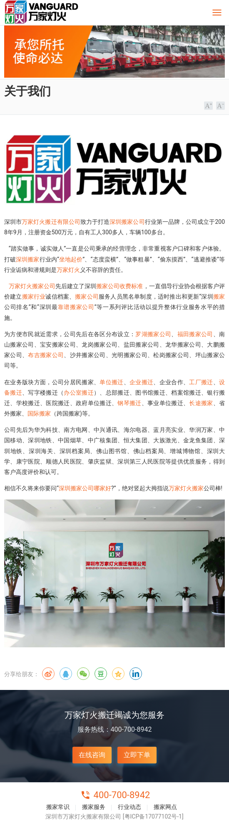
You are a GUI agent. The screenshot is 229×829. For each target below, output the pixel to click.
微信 (83, 673)
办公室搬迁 (79, 392)
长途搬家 (201, 403)
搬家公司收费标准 (119, 286)
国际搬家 (39, 413)
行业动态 (129, 807)
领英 (135, 673)
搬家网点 (165, 807)
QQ (66, 673)
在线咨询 (92, 755)
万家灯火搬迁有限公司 (51, 221)
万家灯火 (68, 269)
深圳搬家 (27, 259)
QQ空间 (118, 673)
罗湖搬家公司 (153, 334)
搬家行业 (34, 296)
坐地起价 (71, 259)
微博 (48, 673)
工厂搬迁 (201, 382)
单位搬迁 (111, 382)
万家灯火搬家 (186, 488)
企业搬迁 (141, 382)
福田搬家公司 (195, 334)
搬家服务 (93, 807)
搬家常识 (58, 807)
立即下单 (137, 755)
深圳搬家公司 (127, 221)
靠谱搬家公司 (76, 307)
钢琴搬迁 (129, 403)
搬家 (219, 296)
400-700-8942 (122, 795)
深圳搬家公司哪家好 (85, 488)
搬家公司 (87, 296)
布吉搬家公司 (46, 355)
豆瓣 (101, 673)
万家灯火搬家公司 (32, 286)
